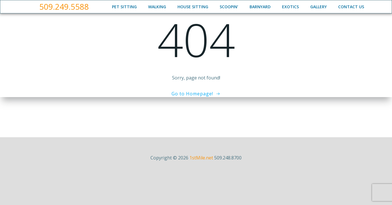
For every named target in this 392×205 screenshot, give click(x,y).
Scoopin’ (229, 6)
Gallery (318, 6)
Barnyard (260, 6)
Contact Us (351, 6)
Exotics (290, 6)
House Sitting (192, 6)
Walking (157, 6)
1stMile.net (201, 158)
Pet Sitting (124, 6)
